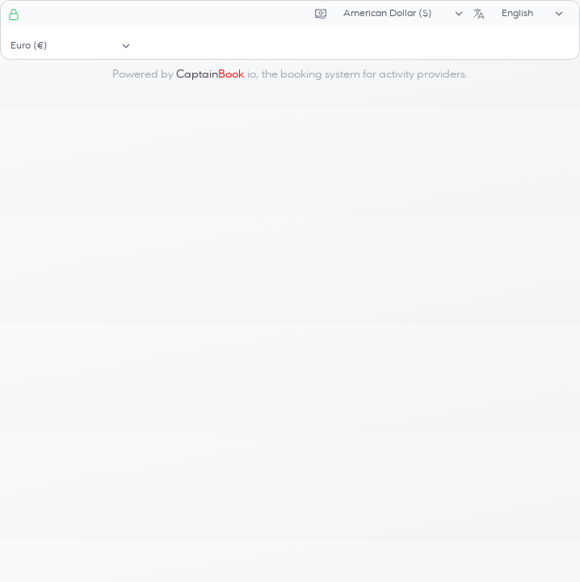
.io (216, 74)
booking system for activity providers (372, 74)
